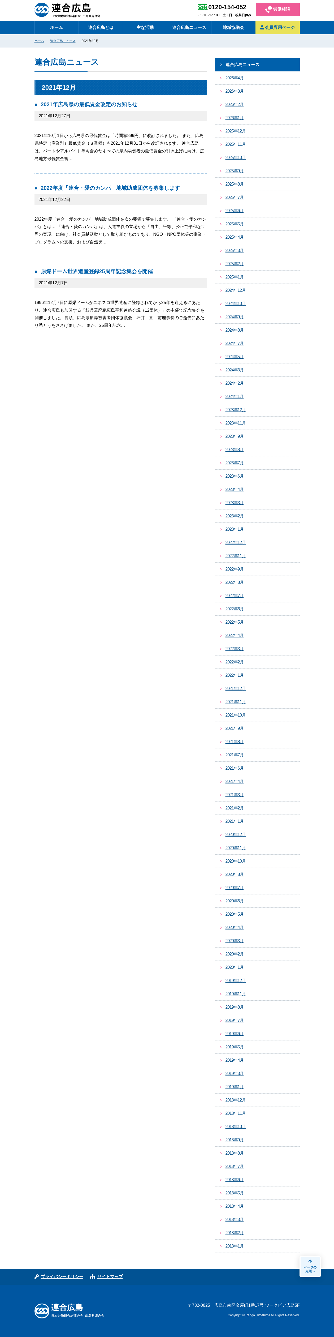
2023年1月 (234, 529)
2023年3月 (234, 502)
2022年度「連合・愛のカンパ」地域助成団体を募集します (110, 188)
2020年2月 (234, 954)
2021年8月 (234, 741)
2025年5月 (234, 224)
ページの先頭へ (310, 1266)
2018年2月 (234, 1233)
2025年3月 (234, 250)
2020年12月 (235, 834)
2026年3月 (234, 91)
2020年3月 (234, 941)
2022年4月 (234, 635)
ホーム (56, 27)
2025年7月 (234, 197)
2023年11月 (235, 423)
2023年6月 (234, 476)
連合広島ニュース (189, 27)
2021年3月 (234, 794)
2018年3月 (234, 1219)
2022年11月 (235, 556)
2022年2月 (234, 662)
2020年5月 (234, 914)
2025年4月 (234, 237)
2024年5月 (234, 356)
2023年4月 (234, 489)
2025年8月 (234, 184)
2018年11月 (235, 1113)
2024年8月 (234, 330)
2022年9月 (234, 569)
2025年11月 (235, 144)
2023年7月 (234, 463)
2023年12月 (235, 410)
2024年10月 (235, 303)
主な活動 (145, 27)
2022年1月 (234, 675)
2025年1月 (234, 277)
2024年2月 (234, 383)
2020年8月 (234, 874)
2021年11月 (235, 702)
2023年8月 (234, 449)
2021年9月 (234, 728)
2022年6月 (234, 609)
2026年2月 (234, 104)
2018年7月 (234, 1166)
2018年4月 (234, 1206)
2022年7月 (234, 595)
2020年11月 (235, 848)
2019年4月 (234, 1060)
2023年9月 (234, 436)
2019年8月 (234, 1007)
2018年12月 (235, 1100)
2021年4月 (234, 781)
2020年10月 (235, 861)
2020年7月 (234, 887)
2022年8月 (234, 582)
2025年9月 (234, 171)
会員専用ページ (277, 27)
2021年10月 (235, 715)
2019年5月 (234, 1047)
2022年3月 (234, 648)
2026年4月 (234, 78)
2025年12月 (235, 131)
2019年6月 (234, 1033)
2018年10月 (235, 1126)
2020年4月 (234, 927)
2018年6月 (234, 1179)
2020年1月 (234, 967)
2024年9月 (234, 317)
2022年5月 (234, 622)
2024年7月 (234, 343)
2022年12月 (235, 542)
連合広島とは (101, 27)
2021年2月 (234, 808)
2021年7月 (234, 755)
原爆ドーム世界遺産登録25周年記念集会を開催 (97, 271)
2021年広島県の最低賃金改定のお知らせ (89, 104)
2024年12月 (235, 290)
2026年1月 (234, 117)
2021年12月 (235, 688)
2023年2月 (234, 516)
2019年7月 (234, 1020)
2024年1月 (234, 396)
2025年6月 (234, 210)
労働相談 (277, 9)
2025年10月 (235, 157)
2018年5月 (234, 1193)
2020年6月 (234, 901)
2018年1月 (234, 1246)
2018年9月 (234, 1140)
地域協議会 (233, 27)
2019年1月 (234, 1087)
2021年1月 (234, 821)
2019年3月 (234, 1073)
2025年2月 (234, 264)
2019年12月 (235, 980)
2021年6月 (234, 768)
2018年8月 (234, 1153)
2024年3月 (234, 370)
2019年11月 (235, 994)
